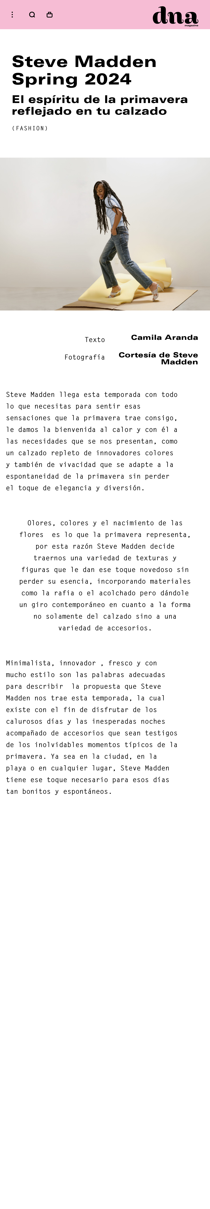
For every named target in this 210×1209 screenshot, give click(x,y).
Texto (95, 339)
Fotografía (84, 357)
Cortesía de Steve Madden (158, 358)
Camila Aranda (164, 337)
